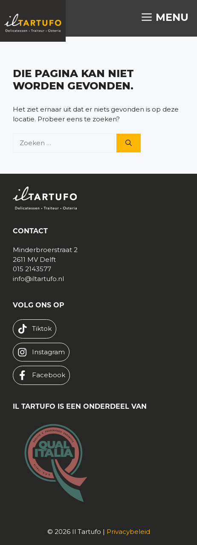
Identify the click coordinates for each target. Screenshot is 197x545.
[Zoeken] (128, 143)
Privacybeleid (128, 532)
